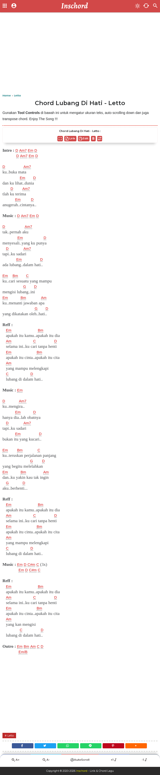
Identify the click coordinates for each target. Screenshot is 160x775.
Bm (16, 275)
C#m (33, 564)
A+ (15, 761)
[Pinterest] (116, 746)
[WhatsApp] (67, 746)
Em (32, 150)
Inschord (82, 771)
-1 (144, 761)
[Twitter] (42, 746)
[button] (140, 746)
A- (46, 761)
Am (46, 297)
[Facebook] (18, 746)
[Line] (91, 746)
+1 (113, 761)
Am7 (24, 150)
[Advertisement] (80, 54)
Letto (11, 735)
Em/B (24, 651)
